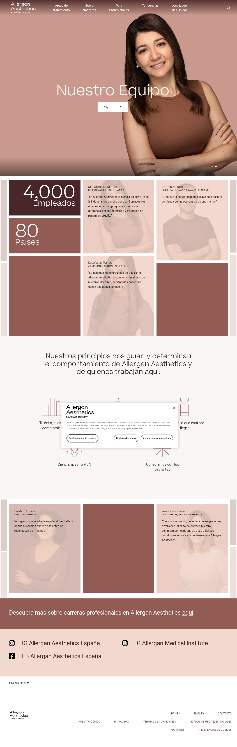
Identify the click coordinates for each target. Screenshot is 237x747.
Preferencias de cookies (215, 729)
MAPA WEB (177, 729)
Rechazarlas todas (126, 438)
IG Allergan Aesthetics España (61, 643)
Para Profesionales (119, 8)
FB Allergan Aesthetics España (61, 656)
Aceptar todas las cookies (157, 438)
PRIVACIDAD (121, 721)
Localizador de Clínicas (180, 8)
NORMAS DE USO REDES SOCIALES (211, 721)
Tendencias (150, 5)
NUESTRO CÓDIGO (89, 721)
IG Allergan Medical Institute (171, 643)
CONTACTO (225, 713)
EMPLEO (199, 713)
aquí (187, 612)
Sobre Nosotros (89, 8)
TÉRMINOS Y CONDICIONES (159, 721)
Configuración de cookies (82, 438)
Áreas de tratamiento (61, 8)
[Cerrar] (174, 408)
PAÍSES (175, 713)
